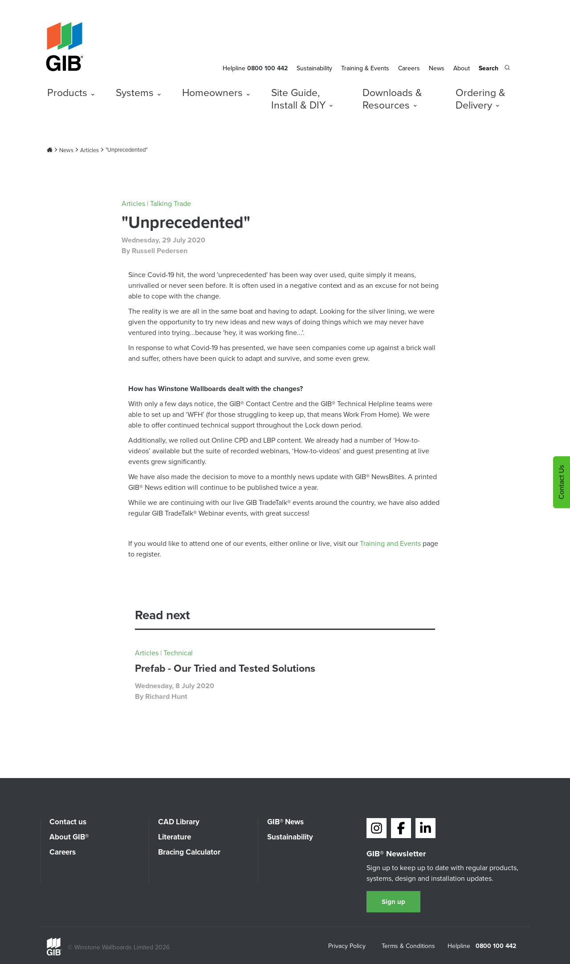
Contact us (67, 821)
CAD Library (179, 821)
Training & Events (365, 68)
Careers (409, 68)
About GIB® (69, 837)
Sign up (393, 902)
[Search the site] (494, 69)
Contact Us (561, 482)
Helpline (234, 68)
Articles (89, 150)
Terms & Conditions (408, 946)
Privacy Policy (347, 946)
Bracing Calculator (189, 852)
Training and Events (390, 543)
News (436, 68)
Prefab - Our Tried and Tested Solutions (225, 668)
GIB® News (285, 821)
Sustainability (314, 68)
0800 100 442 (496, 946)
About (461, 68)
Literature (174, 837)
